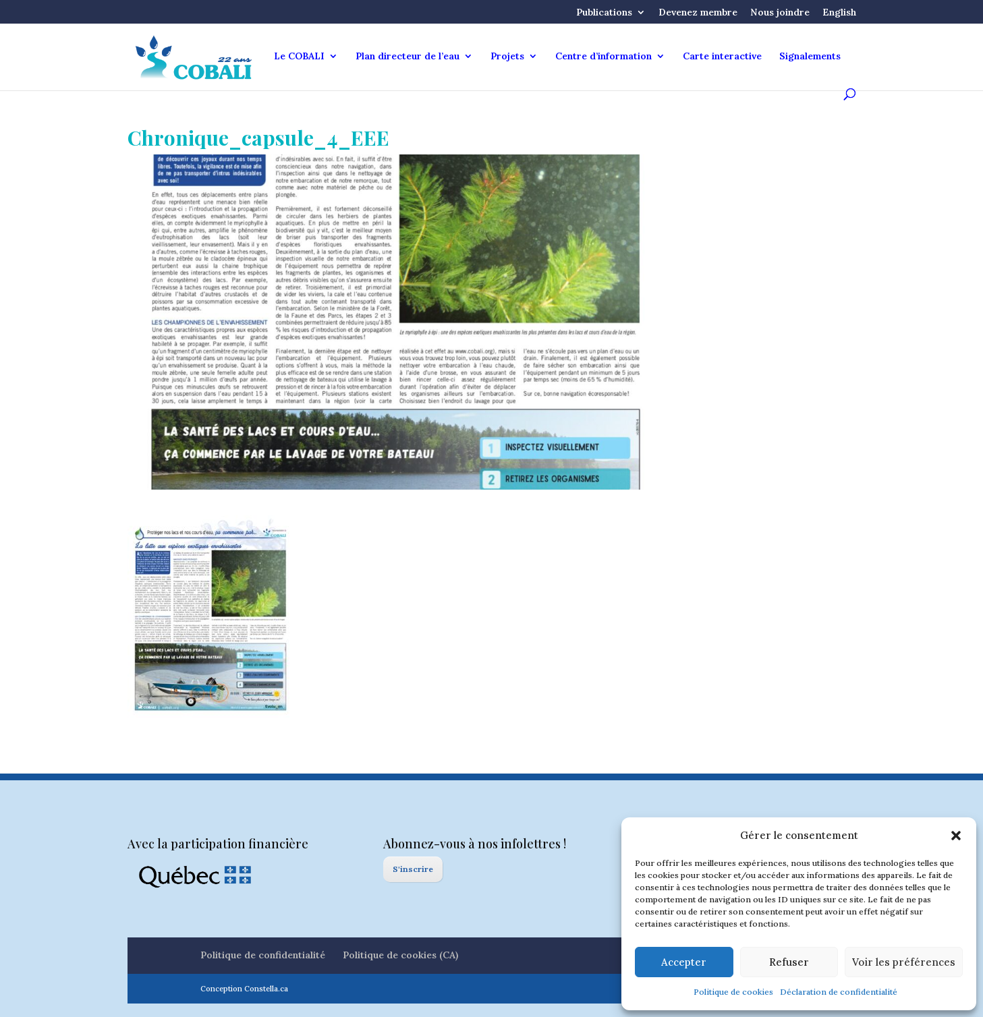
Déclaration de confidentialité (838, 992)
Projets (507, 56)
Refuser (789, 962)
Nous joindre (780, 12)
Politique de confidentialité (262, 955)
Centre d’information (603, 56)
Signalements (810, 56)
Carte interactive (722, 56)
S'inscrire (413, 869)
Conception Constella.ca (244, 988)
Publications (604, 12)
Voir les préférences (903, 962)
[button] (956, 835)
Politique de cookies (733, 992)
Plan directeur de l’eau (407, 56)
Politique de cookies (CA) (400, 955)
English (839, 12)
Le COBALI (299, 56)
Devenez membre (697, 12)
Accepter (683, 962)
